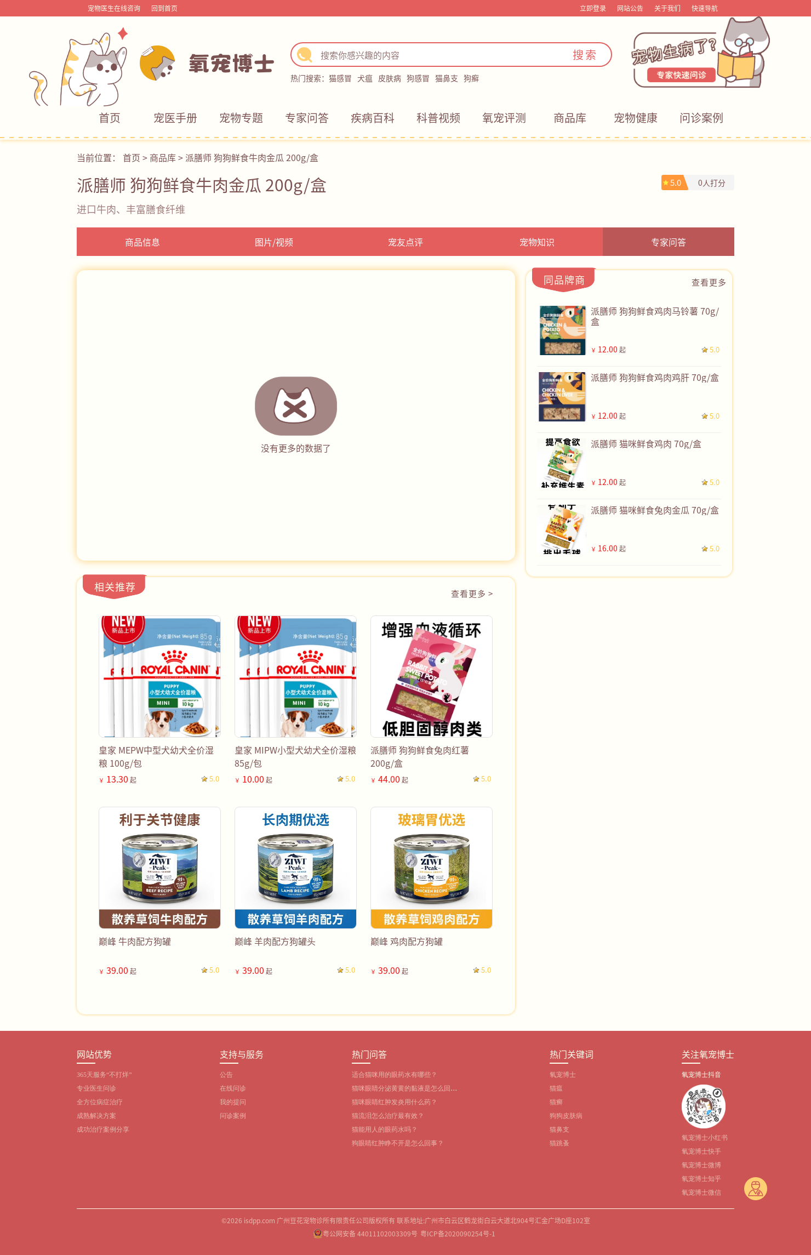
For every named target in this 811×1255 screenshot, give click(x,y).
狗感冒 (418, 77)
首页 (110, 118)
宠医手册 (175, 118)
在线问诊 (233, 1088)
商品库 (569, 118)
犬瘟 (365, 77)
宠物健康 (636, 118)
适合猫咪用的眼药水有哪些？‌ (394, 1075)
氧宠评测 (504, 118)
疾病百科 (373, 118)
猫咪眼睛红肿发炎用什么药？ (394, 1102)
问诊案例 (701, 118)
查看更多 (709, 282)
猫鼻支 (446, 77)
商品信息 (142, 241)
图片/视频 (274, 241)
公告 (226, 1075)
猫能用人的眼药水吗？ (385, 1129)
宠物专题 (241, 118)
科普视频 (438, 118)
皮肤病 (389, 77)
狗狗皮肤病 (566, 1116)
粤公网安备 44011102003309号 (370, 1233)
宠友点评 (405, 241)
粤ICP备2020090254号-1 (457, 1233)
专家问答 (307, 118)
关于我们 (667, 8)
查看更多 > (472, 593)
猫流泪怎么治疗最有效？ (388, 1116)
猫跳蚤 (559, 1143)
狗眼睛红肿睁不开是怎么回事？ (398, 1143)
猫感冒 (340, 77)
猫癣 (556, 1102)
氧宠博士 (563, 1075)
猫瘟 (556, 1088)
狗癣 (471, 77)
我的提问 (233, 1102)
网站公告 (630, 8)
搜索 (585, 54)
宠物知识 (537, 241)
